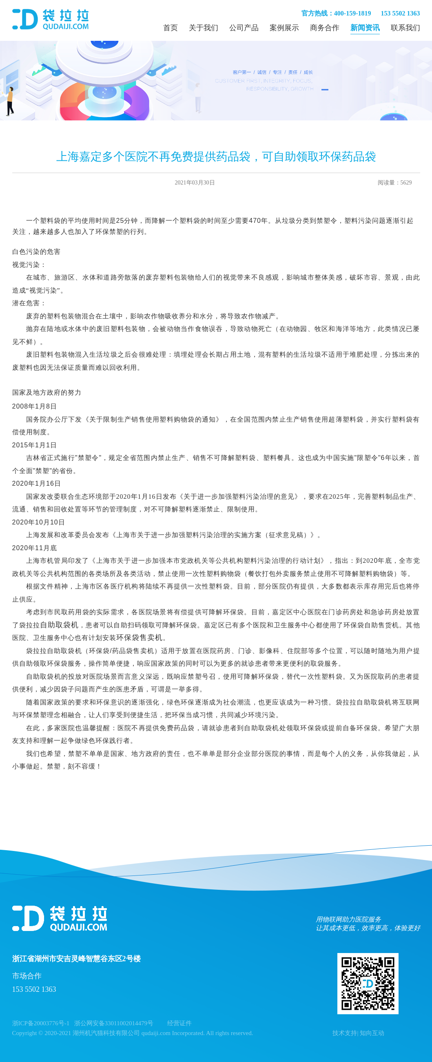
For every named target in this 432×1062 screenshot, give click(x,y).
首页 (170, 28)
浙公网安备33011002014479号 (113, 1023)
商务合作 (324, 28)
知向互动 (372, 1033)
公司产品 (244, 28)
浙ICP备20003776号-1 (41, 1023)
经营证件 (179, 1023)
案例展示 (284, 28)
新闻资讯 (365, 28)
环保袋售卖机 (139, 637)
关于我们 (203, 28)
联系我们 (405, 28)
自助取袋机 (59, 625)
